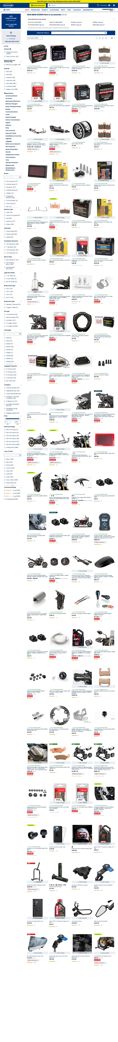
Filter (7, 128)
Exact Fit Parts (12, 56)
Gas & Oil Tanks (11, 133)
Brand (6, 173)
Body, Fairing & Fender (13, 106)
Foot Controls (10, 130)
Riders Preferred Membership (9, 61)
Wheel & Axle (10, 165)
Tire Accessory (10, 157)
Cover (8, 114)
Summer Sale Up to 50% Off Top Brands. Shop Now (59, 1)
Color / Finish (8, 451)
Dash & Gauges (11, 117)
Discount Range (9, 427)
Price (5, 416)
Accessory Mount (11, 96)
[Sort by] (35, 37)
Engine (8, 123)
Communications (12, 112)
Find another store (12, 41)
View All (79, 22)
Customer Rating (10, 487)
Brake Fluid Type (9, 286)
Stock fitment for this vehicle (37, 19)
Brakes (8, 109)
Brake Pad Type (9, 301)
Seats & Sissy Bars (12, 149)
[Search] (68, 5)
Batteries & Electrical (13, 101)
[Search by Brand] (13, 177)
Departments (8, 93)
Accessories (54, 10)
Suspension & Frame (12, 155)
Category (7, 385)
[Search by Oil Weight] (13, 333)
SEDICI (27, 10)
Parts (63, 10)
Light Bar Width (9, 273)
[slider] (5, 419)
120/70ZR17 (38, 22)
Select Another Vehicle (11, 25)
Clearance (77, 10)
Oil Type (6, 311)
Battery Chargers (12, 104)
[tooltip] (10, 49)
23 (112, 38)
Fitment (6, 49)
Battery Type (8, 209)
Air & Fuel (9, 98)
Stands (8, 152)
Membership (88, 10)
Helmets (45, 10)
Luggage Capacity (10, 366)
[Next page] (114, 38)
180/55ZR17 (59, 22)
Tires (69, 10)
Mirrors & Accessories (13, 144)
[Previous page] (94, 38)
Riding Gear (35, 10)
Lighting (8, 139)
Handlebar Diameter (11, 241)
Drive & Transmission (13, 120)
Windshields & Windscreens (10, 169)
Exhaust (8, 125)
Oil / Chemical (10, 147)
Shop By (6, 68)
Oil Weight (7, 330)
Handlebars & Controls (13, 136)
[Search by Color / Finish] (13, 455)
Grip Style (7, 228)
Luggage (9, 141)
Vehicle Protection (12, 163)
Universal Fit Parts (12, 53)
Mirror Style (8, 257)
